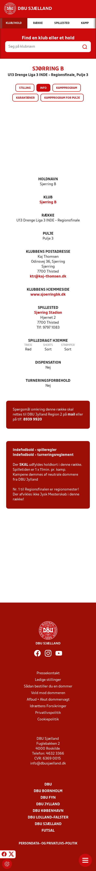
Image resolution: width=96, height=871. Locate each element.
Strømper (68, 345)
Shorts (48, 345)
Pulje (48, 233)
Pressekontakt (48, 673)
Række (48, 215)
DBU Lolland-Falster (48, 817)
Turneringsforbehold (48, 381)
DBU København (48, 811)
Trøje (28, 345)
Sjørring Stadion (48, 313)
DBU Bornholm (48, 791)
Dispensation (48, 362)
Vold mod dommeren (48, 693)
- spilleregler (45, 450)
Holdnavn (48, 179)
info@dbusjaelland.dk (48, 763)
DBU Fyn (48, 798)
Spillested (48, 308)
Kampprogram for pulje (62, 98)
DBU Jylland (48, 804)
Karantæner (25, 98)
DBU (48, 784)
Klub (48, 197)
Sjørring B (48, 202)
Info (43, 88)
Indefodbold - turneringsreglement (43, 455)
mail (71, 414)
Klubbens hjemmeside (48, 290)
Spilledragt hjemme (48, 341)
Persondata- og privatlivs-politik (48, 843)
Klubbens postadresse (48, 252)
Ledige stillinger (48, 680)
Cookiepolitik (48, 719)
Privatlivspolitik (48, 713)
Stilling (25, 88)
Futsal (48, 830)
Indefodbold (23, 450)
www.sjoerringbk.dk (48, 294)
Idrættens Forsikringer (48, 706)
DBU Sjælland (48, 824)
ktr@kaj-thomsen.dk (48, 276)
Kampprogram (66, 88)
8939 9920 (32, 419)
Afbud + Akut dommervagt (48, 699)
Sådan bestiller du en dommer (48, 686)
